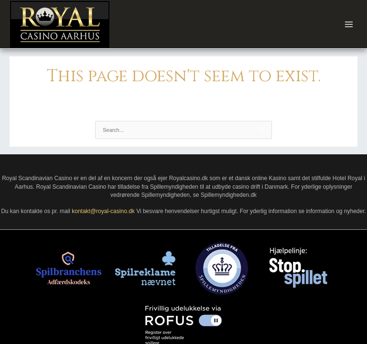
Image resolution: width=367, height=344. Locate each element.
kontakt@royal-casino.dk (103, 211)
